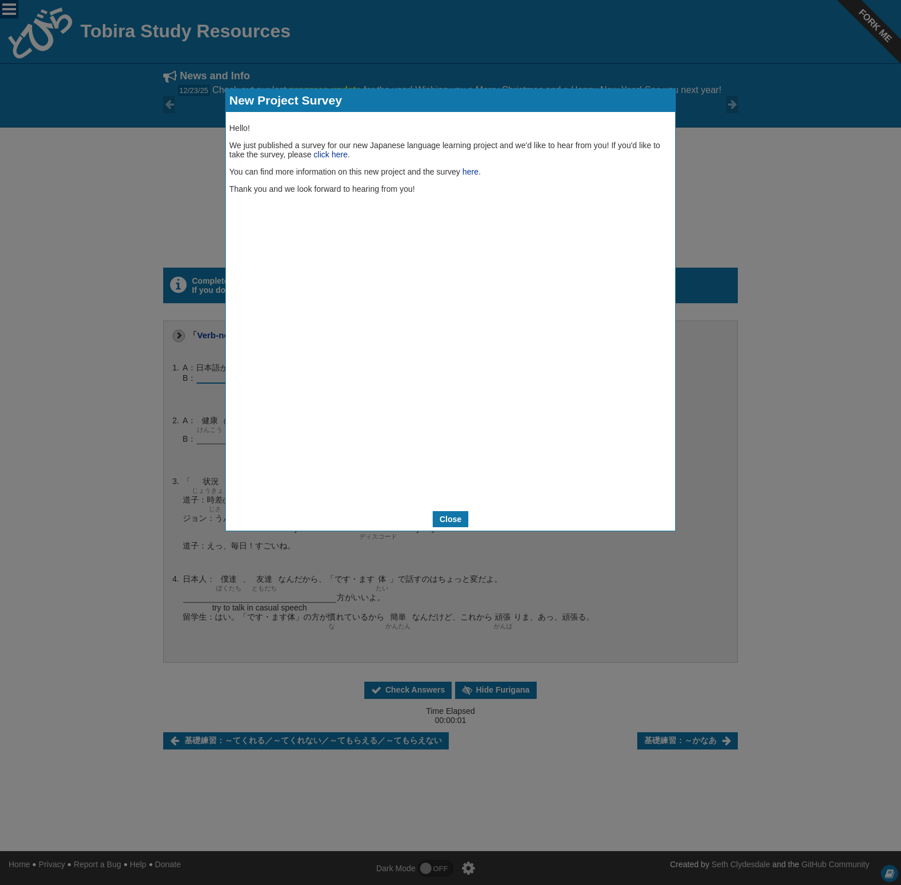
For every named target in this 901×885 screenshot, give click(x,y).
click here (331, 154)
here (471, 171)
